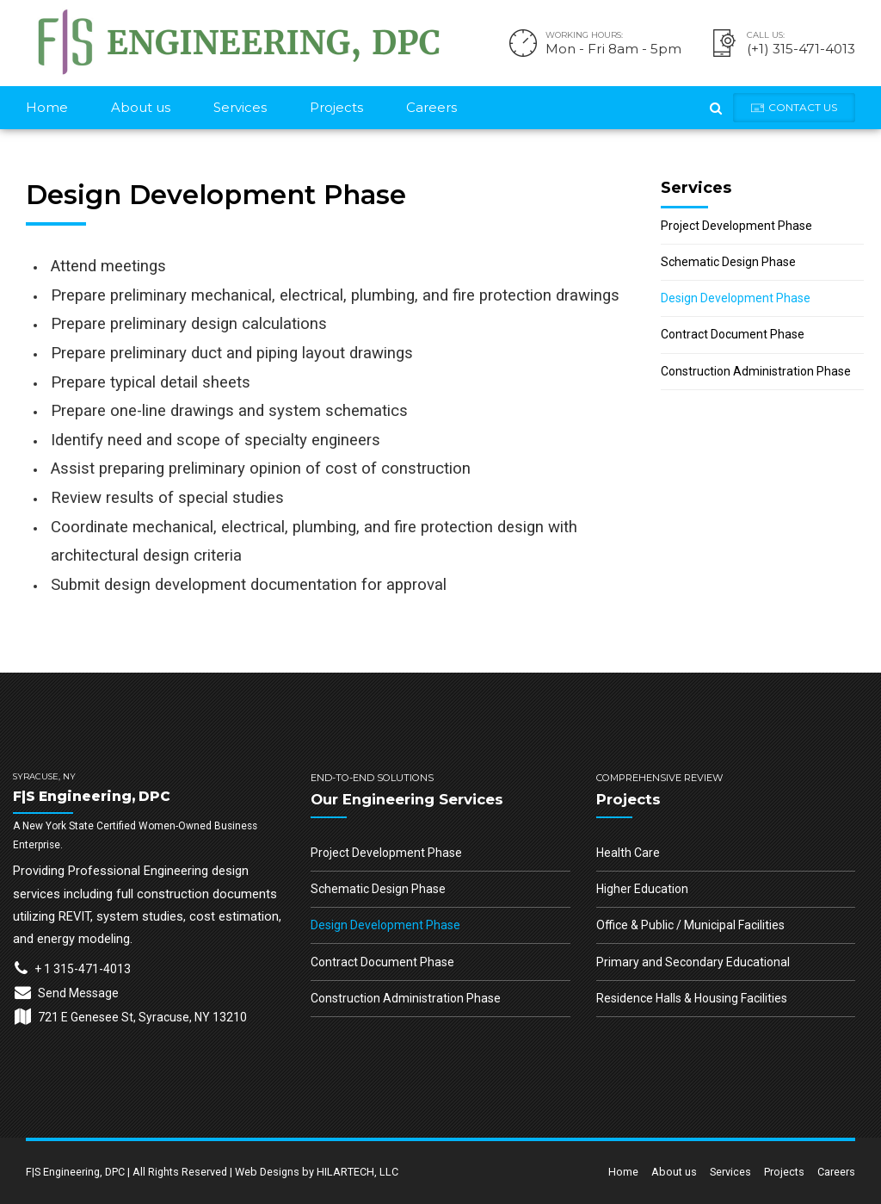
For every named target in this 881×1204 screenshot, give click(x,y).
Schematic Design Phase (728, 262)
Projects (336, 107)
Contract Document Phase (732, 334)
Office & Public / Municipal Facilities (690, 925)
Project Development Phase (736, 226)
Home (47, 107)
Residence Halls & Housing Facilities (691, 998)
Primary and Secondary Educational (693, 962)
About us (140, 107)
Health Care (628, 853)
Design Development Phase (735, 298)
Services (240, 107)
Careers (431, 107)
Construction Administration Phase (756, 371)
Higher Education (642, 889)
